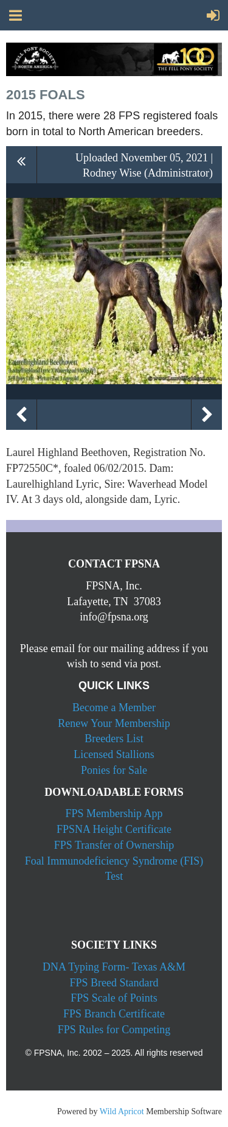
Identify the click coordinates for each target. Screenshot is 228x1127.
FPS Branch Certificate (114, 1014)
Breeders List (114, 738)
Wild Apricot (122, 1111)
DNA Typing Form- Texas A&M (114, 967)
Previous (21, 414)
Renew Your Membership (114, 723)
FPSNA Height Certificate (114, 829)
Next (207, 414)
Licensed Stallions (114, 754)
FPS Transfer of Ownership (114, 845)
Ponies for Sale (114, 770)
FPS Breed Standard (114, 983)
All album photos (21, 164)
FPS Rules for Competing (114, 1029)
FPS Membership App (113, 813)
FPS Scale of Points (114, 998)
